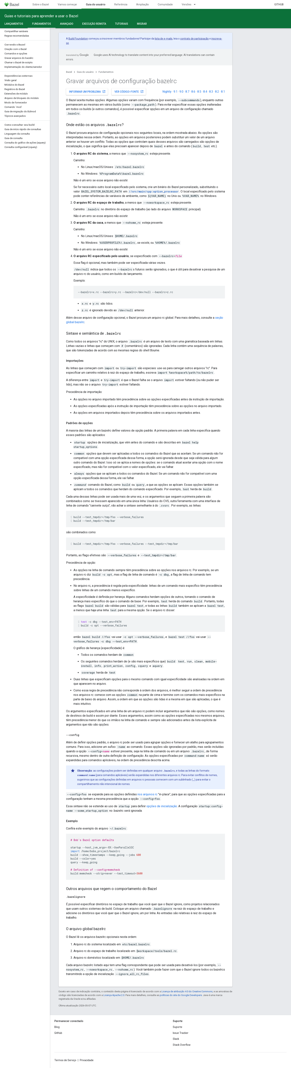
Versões (186, 4)
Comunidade (165, 4)
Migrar (142, 23)
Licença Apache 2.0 (113, 995)
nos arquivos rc (147, 794)
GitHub (279, 4)
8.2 (217, 91)
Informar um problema (87, 91)
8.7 (187, 91)
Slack (176, 1038)
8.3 (211, 91)
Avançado (66, 23)
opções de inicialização (161, 806)
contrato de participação (194, 38)
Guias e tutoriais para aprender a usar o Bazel (41, 16)
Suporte (177, 1026)
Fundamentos (106, 72)
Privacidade (87, 1060)
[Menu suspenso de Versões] (196, 4)
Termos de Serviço (65, 1060)
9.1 (175, 91)
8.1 (223, 91)
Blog (57, 1026)
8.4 (205, 91)
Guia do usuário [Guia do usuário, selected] (95, 4)
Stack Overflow (182, 1044)
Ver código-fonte (129, 91)
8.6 (193, 91)
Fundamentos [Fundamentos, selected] (41, 23)
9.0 (181, 91)
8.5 (199, 91)
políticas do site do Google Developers (181, 995)
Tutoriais (121, 23)
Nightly (166, 91)
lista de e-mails (163, 38)
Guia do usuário (85, 72)
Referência (120, 4)
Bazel (69, 72)
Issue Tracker (180, 1032)
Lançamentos (13, 23)
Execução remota (94, 23)
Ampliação (142, 4)
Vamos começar (67, 4)
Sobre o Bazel (40, 4)
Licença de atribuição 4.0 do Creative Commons (186, 991)
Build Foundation (78, 38)
